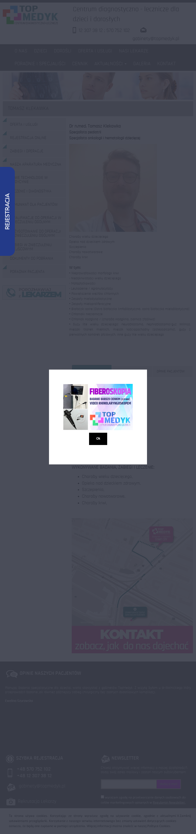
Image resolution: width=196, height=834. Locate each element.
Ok (98, 439)
